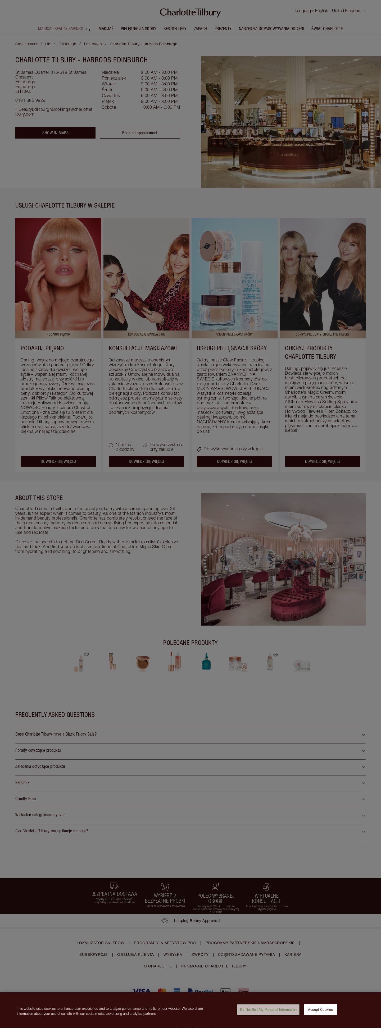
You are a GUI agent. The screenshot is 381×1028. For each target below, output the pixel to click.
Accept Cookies (320, 1012)
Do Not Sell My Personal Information (268, 1012)
